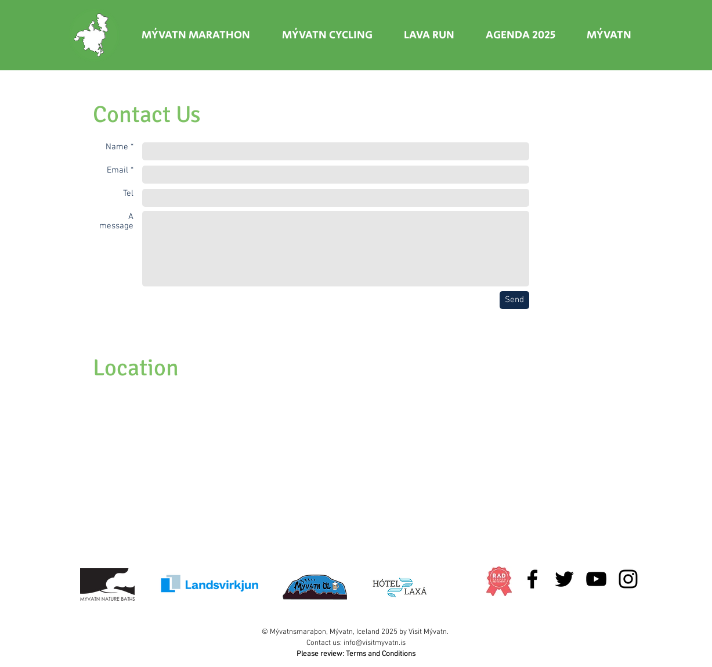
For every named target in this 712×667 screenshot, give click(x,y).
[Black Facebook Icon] (532, 578)
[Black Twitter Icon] (564, 578)
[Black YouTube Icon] (596, 578)
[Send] (514, 300)
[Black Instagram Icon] (628, 578)
